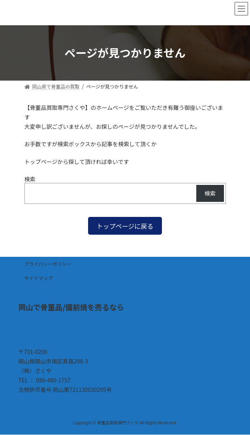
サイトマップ (38, 278)
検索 (30, 179)
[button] (125, 226)
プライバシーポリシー (48, 263)
